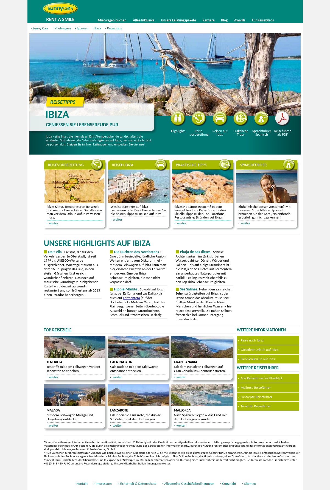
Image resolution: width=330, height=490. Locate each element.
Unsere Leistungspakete (178, 20)
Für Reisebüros (263, 20)
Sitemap (250, 483)
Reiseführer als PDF (282, 123)
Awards (239, 20)
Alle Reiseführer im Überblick (262, 378)
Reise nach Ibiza (252, 340)
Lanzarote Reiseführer (256, 397)
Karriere (208, 20)
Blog (224, 20)
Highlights (178, 122)
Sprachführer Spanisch (261, 123)
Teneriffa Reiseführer (256, 406)
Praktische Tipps (240, 123)
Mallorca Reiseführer (256, 387)
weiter (53, 223)
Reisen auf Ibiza (220, 123)
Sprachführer (253, 164)
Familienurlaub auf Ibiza (258, 359)
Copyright (229, 483)
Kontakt (82, 483)
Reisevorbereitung (199, 123)
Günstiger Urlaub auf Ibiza (259, 350)
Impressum (104, 483)
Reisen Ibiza (122, 164)
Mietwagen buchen (112, 20)
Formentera (131, 298)
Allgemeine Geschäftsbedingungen (189, 483)
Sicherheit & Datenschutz (138, 483)
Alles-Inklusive (143, 20)
